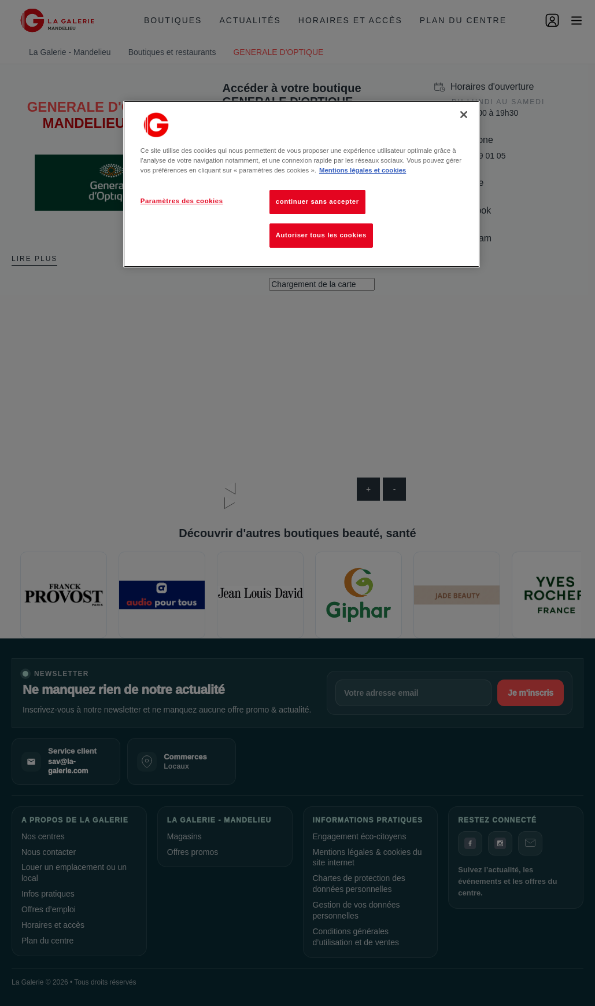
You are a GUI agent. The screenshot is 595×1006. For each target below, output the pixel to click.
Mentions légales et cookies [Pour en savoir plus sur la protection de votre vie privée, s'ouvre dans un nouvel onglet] (362, 170)
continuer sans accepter (317, 201)
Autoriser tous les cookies (321, 235)
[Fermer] (463, 114)
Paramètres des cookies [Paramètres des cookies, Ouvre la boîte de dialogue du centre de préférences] (182, 200)
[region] (301, 184)
